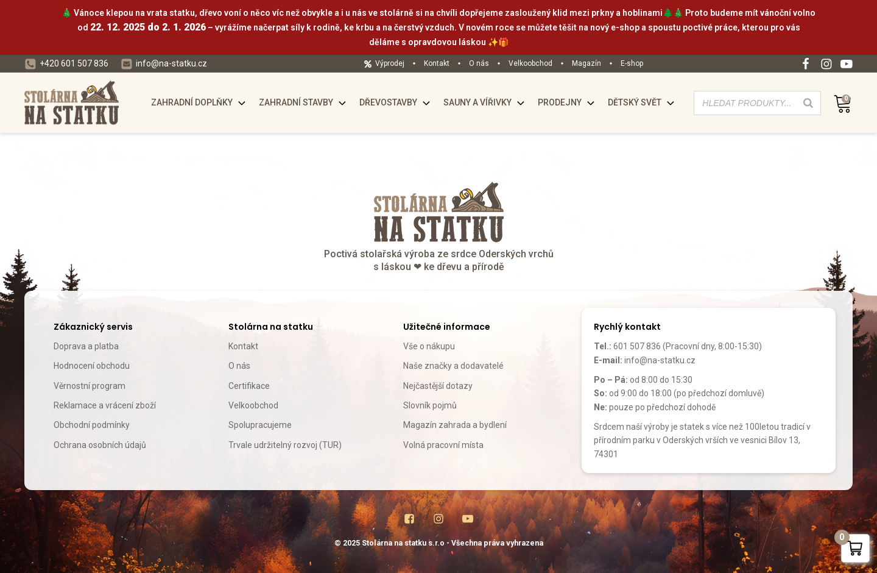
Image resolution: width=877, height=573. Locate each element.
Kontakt (243, 346)
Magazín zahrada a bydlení (455, 425)
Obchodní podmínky (92, 425)
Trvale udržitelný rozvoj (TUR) (285, 445)
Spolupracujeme (260, 425)
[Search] (808, 103)
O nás (239, 366)
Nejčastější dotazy (438, 386)
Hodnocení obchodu (92, 366)
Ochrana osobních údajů (100, 445)
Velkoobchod (253, 405)
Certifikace (249, 386)
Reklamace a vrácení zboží (105, 405)
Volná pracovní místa (443, 445)
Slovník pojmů (430, 405)
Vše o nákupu (429, 346)
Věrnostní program (89, 386)
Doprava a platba (86, 346)
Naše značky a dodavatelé (453, 366)
